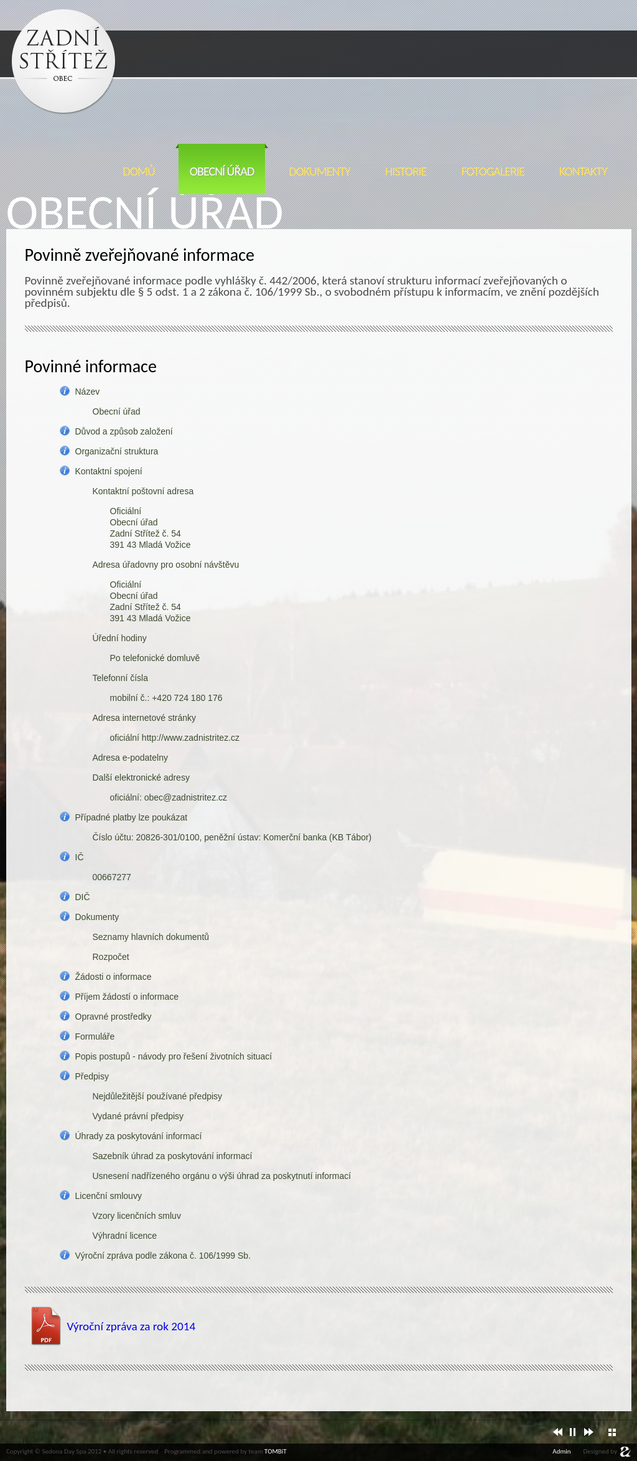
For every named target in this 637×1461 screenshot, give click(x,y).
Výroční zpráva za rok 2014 (131, 1326)
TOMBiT (275, 1451)
